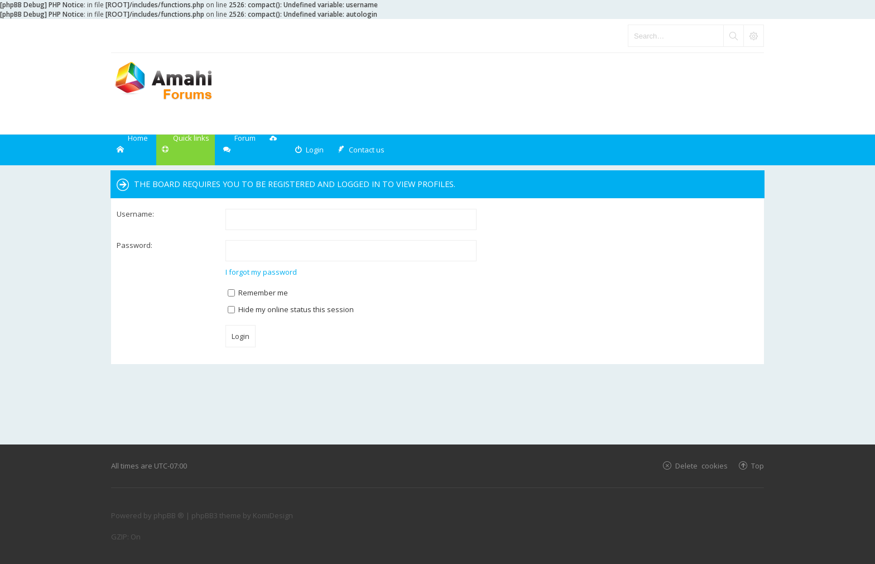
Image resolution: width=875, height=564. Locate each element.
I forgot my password (261, 272)
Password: (134, 245)
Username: (135, 214)
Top (757, 465)
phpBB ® (168, 515)
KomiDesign (273, 515)
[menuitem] (309, 150)
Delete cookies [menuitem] (701, 465)
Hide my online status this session (291, 309)
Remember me (258, 293)
